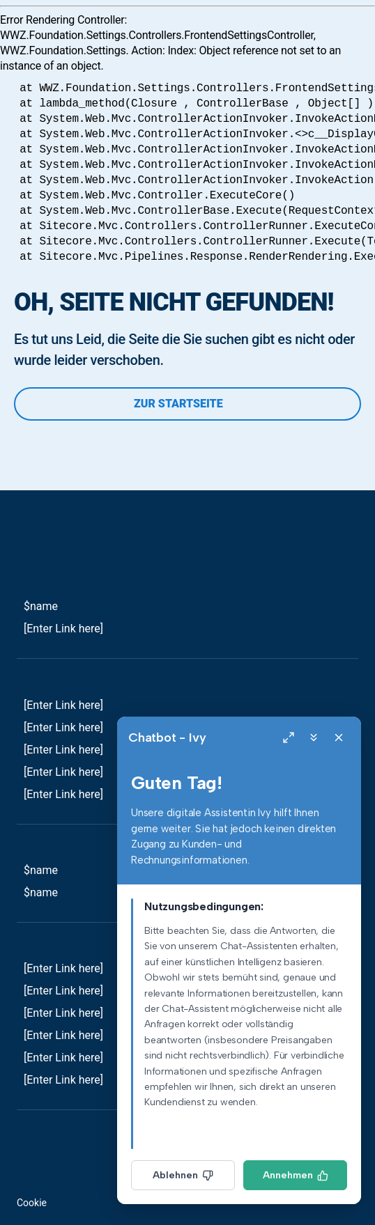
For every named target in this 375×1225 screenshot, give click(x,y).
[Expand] (288, 737)
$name (41, 606)
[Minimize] (314, 737)
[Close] (339, 737)
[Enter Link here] (63, 628)
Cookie (32, 1202)
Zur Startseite (187, 403)
